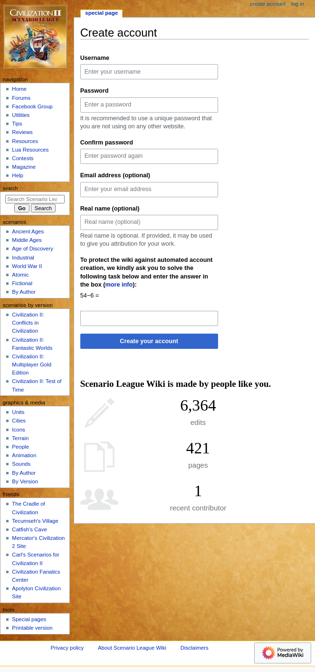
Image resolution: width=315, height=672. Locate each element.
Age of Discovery (32, 248)
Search (10, 188)
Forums (21, 98)
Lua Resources (30, 150)
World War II (27, 266)
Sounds (21, 464)
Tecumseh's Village (35, 521)
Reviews (22, 132)
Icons (18, 429)
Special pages (29, 619)
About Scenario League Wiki (132, 648)
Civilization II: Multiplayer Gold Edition (31, 364)
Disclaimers (195, 648)
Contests (22, 158)
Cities (19, 420)
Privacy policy (67, 648)
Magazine (24, 167)
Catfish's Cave (29, 529)
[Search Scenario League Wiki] (35, 199)
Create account (268, 4)
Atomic (20, 275)
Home (19, 89)
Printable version (32, 628)
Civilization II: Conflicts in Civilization (28, 323)
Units (18, 412)
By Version (25, 481)
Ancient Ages (28, 231)
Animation (24, 455)
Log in (297, 4)
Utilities (20, 115)
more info (119, 284)
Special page (101, 13)
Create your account (149, 341)
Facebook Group (32, 106)
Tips (17, 123)
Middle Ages (26, 240)
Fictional (22, 283)
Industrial (23, 257)
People (20, 447)
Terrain (20, 438)
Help (17, 175)
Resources (25, 141)
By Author (24, 292)
